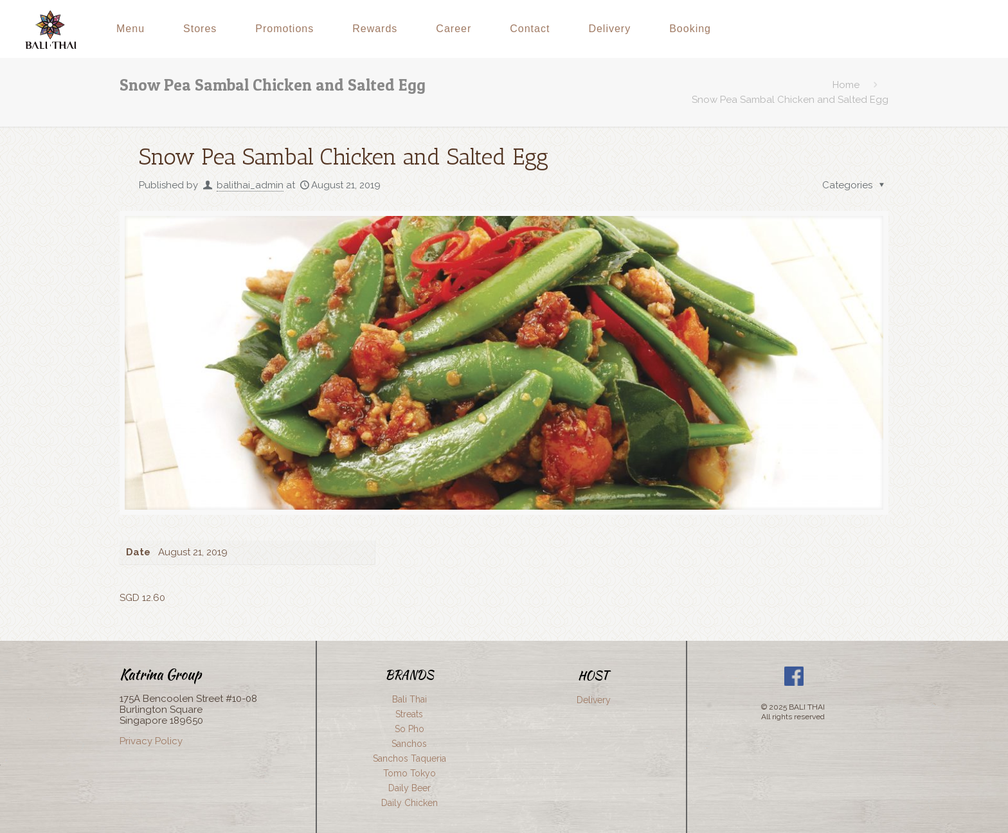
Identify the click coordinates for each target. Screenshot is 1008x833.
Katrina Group (160, 674)
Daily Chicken (409, 803)
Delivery (594, 700)
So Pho (409, 729)
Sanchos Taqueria (409, 758)
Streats (409, 714)
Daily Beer (409, 788)
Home (846, 85)
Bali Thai (409, 699)
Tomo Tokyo (409, 773)
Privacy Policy (151, 741)
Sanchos (409, 744)
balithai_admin (250, 185)
